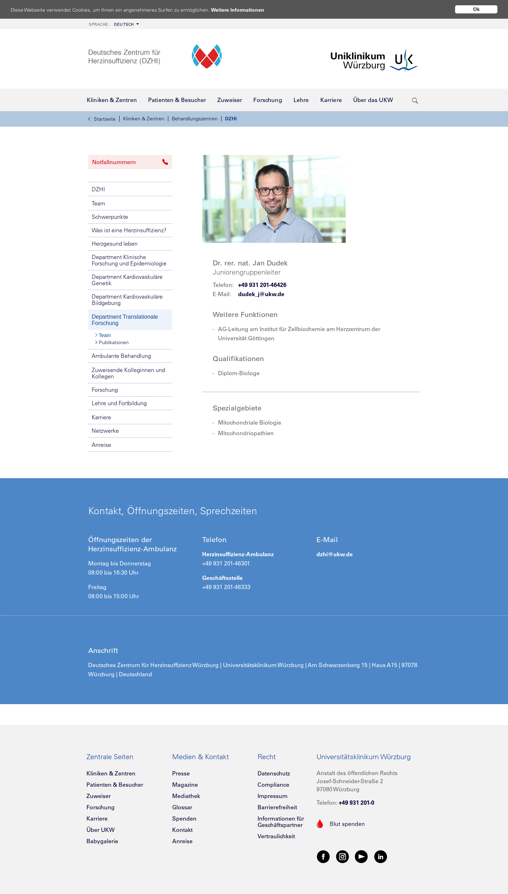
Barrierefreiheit (277, 807)
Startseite (102, 119)
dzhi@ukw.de (334, 554)
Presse (181, 773)
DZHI (231, 118)
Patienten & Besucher (114, 784)
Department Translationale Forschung (125, 320)
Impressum (273, 795)
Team (98, 203)
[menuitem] (113, 24)
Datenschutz (274, 773)
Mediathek (186, 795)
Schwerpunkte (110, 216)
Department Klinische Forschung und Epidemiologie (129, 260)
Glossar (182, 807)
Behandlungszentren (195, 118)
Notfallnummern (130, 162)
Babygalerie (102, 841)
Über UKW (100, 829)
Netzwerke (105, 430)
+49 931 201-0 (356, 802)
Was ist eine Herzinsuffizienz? (129, 230)
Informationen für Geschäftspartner (281, 821)
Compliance (273, 784)
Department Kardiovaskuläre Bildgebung (127, 299)
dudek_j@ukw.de (261, 294)
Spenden (184, 818)
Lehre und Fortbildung (119, 403)
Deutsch (111, 24)
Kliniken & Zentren (143, 118)
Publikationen (112, 342)
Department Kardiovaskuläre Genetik (127, 280)
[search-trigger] (415, 100)
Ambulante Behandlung (121, 355)
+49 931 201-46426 (262, 284)
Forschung (105, 389)
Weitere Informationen (244, 9)
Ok (476, 9)
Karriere (101, 417)
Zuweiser (98, 795)
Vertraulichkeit (276, 836)
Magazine (185, 784)
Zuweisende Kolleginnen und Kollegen (128, 373)
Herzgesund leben (115, 243)
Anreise (101, 444)
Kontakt (182, 829)
